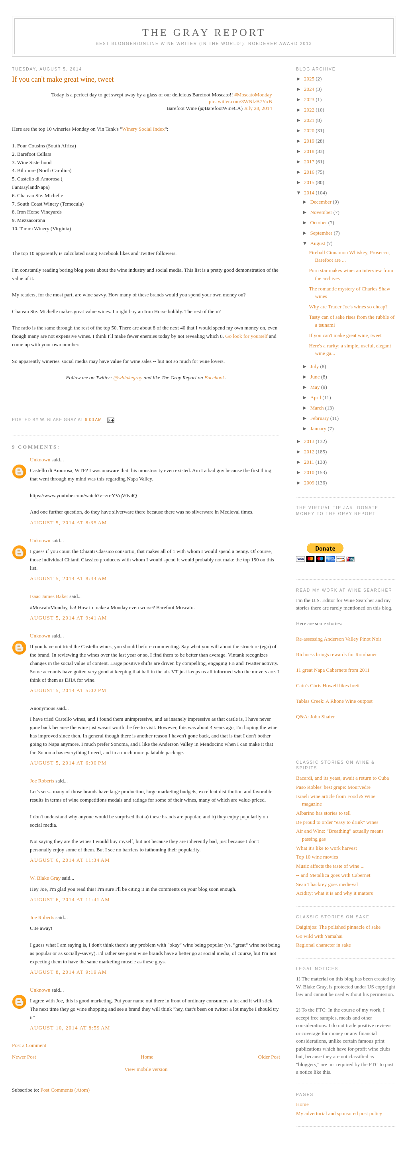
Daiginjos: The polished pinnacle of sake (338, 927)
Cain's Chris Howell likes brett (328, 685)
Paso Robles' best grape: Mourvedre (333, 787)
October (319, 222)
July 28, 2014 (258, 108)
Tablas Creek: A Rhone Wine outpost (334, 701)
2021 (310, 120)
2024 (310, 89)
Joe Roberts (42, 781)
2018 (310, 151)
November (321, 212)
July (315, 366)
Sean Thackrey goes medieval (327, 884)
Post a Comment (29, 1045)
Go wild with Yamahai (319, 936)
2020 (310, 130)
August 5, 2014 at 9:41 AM (68, 618)
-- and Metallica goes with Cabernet (333, 875)
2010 (310, 472)
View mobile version (145, 1069)
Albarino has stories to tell (323, 813)
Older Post (269, 1057)
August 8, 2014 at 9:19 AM (68, 972)
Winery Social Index (143, 129)
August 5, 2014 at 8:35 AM (68, 522)
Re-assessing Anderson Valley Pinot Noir (338, 639)
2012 (310, 452)
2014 (310, 193)
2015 (310, 182)
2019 (310, 141)
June (315, 377)
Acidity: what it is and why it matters (334, 893)
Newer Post (24, 1057)
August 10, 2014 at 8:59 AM (70, 1028)
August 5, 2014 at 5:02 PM (68, 690)
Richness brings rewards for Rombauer (336, 654)
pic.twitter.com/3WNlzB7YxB (240, 101)
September (322, 233)
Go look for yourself (246, 336)
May (315, 387)
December (321, 202)
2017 (310, 162)
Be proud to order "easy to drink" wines (337, 822)
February (320, 418)
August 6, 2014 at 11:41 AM (70, 899)
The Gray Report (204, 32)
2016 (310, 172)
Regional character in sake (323, 945)
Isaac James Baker (49, 596)
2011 (310, 462)
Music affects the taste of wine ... (330, 866)
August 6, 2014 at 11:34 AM (70, 860)
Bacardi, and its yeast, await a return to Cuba (342, 778)
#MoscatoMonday (253, 95)
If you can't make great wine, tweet (345, 335)
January (319, 428)
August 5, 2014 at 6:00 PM (68, 763)
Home (147, 1057)
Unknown (40, 460)
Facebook (214, 377)
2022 (310, 110)
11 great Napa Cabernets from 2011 (333, 670)
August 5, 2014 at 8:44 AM (68, 578)
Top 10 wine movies (317, 857)
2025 (310, 79)
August (318, 243)
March (317, 408)
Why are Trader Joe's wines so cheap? (348, 307)
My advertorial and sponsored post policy (339, 1113)
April (316, 397)
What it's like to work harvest (326, 848)
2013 (310, 441)
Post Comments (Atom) (65, 1090)
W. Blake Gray (45, 878)
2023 (310, 99)
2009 (310, 483)
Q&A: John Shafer (315, 717)
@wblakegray (128, 377)
